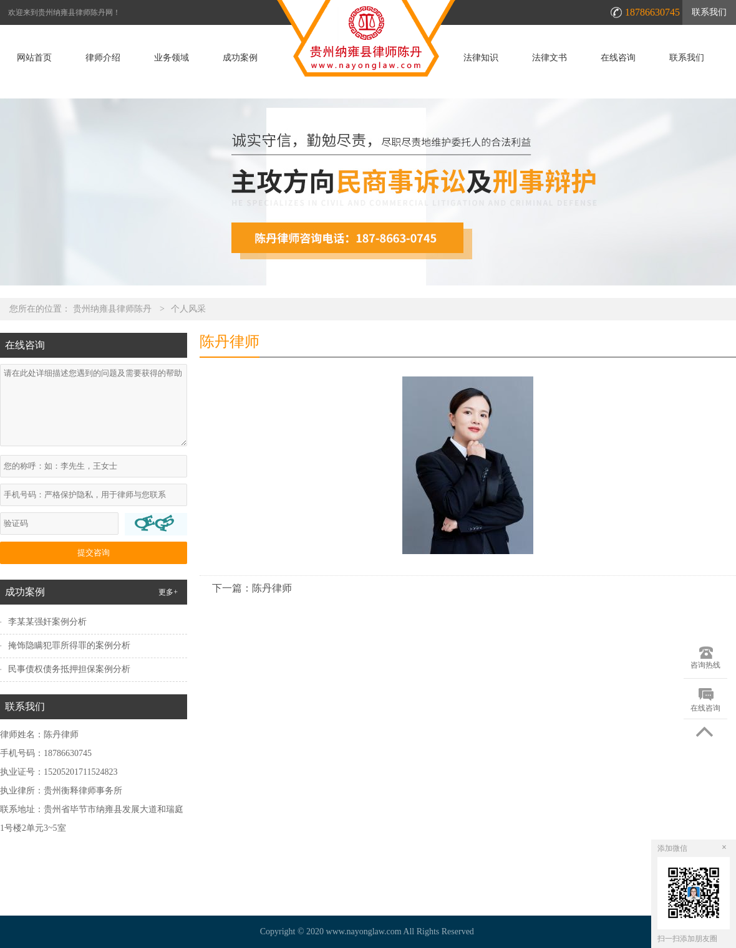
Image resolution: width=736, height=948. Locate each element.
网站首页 (34, 58)
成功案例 (240, 58)
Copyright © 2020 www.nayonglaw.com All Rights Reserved (368, 931)
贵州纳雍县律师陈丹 (112, 309)
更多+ (168, 592)
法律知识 (480, 58)
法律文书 (549, 58)
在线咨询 (618, 58)
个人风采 (188, 309)
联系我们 (709, 12)
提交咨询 (93, 552)
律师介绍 (102, 58)
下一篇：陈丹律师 (252, 588)
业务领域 (171, 58)
